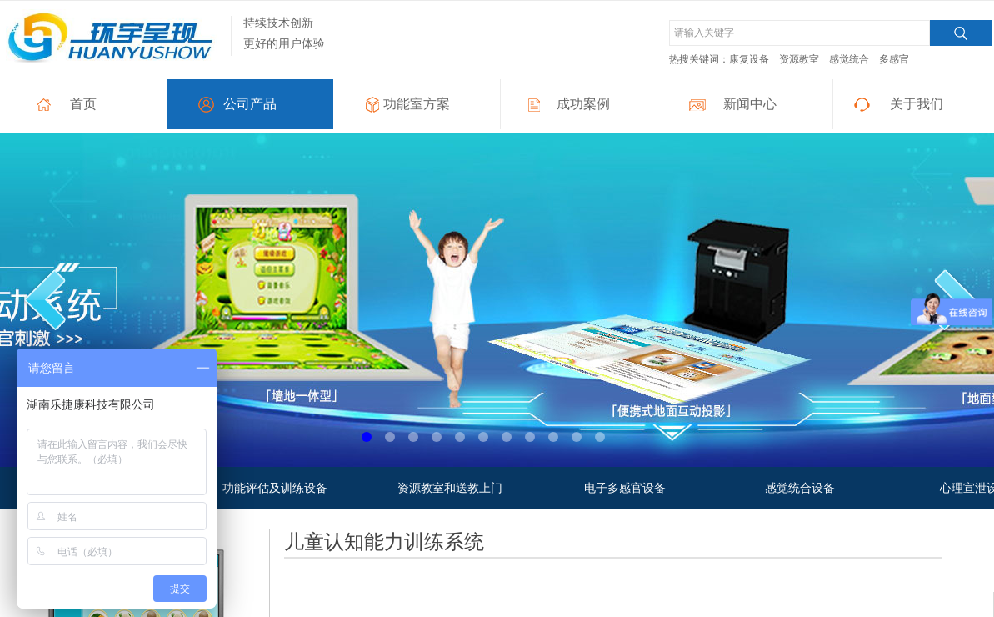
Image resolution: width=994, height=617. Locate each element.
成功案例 (583, 104)
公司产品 (250, 104)
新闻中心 (750, 104)
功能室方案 (416, 104)
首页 (83, 104)
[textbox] (799, 33)
